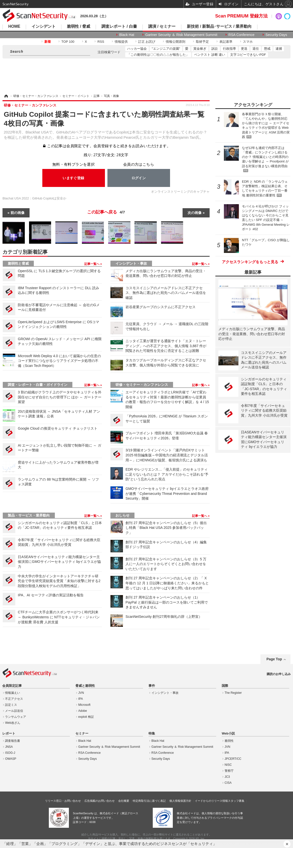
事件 (152, 686)
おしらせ (122, 515)
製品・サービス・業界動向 (29, 515)
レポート (8, 733)
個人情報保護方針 (180, 800)
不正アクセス (14, 699)
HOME (14, 26)
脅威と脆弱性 (85, 686)
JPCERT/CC (233, 759)
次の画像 (195, 213)
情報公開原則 (175, 41)
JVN (81, 693)
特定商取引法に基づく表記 (149, 800)
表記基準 (225, 41)
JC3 (227, 777)
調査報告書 (12, 741)
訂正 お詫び (147, 41)
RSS (100, 41)
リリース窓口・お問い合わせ (63, 800)
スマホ (248, 41)
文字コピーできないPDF (248, 54)
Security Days (276, 35)
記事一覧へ (92, 264)
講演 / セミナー (162, 26)
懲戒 (267, 48)
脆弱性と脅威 (18, 263)
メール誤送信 (14, 711)
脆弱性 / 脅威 (78, 26)
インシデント (44, 26)
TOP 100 (67, 41)
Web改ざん (12, 723)
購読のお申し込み (279, 674)
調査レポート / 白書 (119, 26)
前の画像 (18, 213)
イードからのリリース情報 (211, 800)
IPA (80, 699)
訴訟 (214, 48)
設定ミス (11, 705)
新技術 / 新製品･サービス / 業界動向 (219, 26)
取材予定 (202, 41)
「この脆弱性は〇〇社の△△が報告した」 (158, 54)
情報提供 (121, 41)
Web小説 (228, 733)
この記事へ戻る (106, 212)
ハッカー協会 (137, 48)
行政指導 (229, 48)
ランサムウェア (15, 717)
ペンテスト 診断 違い (209, 54)
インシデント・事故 (131, 263)
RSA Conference (241, 35)
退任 (255, 48)
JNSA (9, 747)
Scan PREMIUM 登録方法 (241, 15)
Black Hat (126, 35)
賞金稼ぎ (199, 48)
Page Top (274, 659)
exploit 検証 (86, 717)
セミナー (81, 733)
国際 (225, 686)
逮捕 (278, 48)
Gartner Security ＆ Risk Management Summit (181, 35)
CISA (228, 783)
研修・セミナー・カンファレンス (141, 385)
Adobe (82, 711)
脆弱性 (229, 741)
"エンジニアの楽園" (166, 48)
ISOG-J (10, 753)
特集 (152, 733)
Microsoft (84, 705)
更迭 (244, 48)
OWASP (10, 759)
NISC (228, 765)
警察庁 (229, 771)
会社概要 (123, 800)
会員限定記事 (12, 686)
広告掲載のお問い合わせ (99, 800)
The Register (233, 693)
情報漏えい (12, 693)
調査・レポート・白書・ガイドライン (37, 385)
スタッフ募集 (236, 800)
